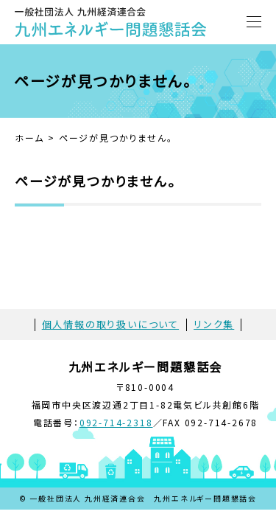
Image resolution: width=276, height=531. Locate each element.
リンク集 (214, 324)
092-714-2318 (116, 422)
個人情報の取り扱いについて (110, 324)
